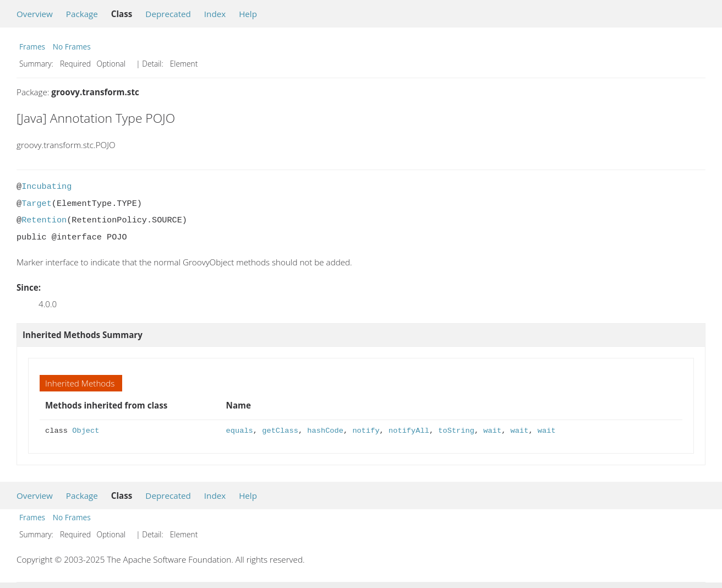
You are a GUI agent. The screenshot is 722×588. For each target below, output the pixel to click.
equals (239, 431)
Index (215, 13)
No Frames (72, 46)
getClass (280, 431)
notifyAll (409, 431)
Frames (32, 46)
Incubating (46, 186)
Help (248, 13)
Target (36, 203)
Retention (44, 220)
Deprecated (168, 13)
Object (85, 431)
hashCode (325, 431)
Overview (35, 13)
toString (456, 431)
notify (365, 431)
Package (82, 13)
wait (492, 431)
